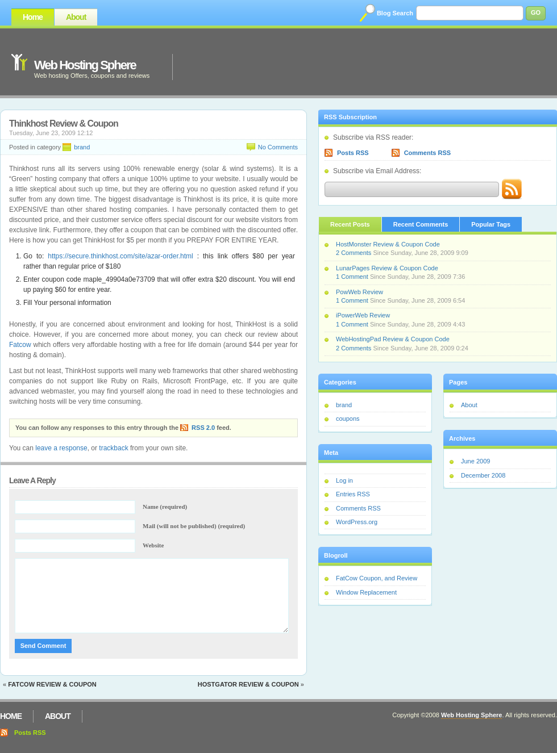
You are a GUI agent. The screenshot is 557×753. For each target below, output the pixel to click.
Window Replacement (366, 592)
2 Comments (353, 252)
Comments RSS (427, 152)
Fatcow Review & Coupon (52, 684)
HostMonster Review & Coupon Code (388, 244)
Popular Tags (490, 224)
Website (153, 545)
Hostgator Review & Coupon (248, 684)
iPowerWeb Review (363, 315)
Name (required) (165, 506)
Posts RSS (353, 152)
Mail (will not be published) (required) (194, 525)
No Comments (278, 147)
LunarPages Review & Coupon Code (387, 268)
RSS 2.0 (203, 427)
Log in (344, 480)
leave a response (61, 448)
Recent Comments (420, 224)
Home (33, 17)
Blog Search (395, 13)
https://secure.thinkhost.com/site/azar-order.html (120, 256)
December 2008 (483, 475)
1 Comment (352, 276)
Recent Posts (350, 224)
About (76, 17)
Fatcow (20, 345)
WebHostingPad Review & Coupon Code (393, 339)
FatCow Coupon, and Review (376, 578)
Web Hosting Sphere (85, 65)
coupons (348, 418)
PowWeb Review (359, 291)
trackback (113, 448)
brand (82, 147)
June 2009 (475, 461)
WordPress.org (356, 521)
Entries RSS (353, 494)
